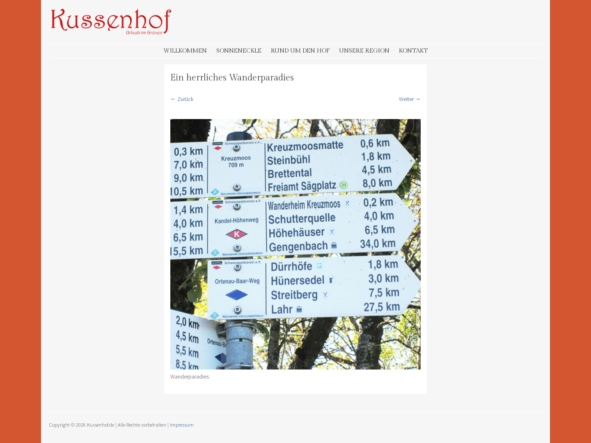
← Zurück (182, 99)
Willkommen (185, 50)
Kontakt (413, 50)
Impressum (182, 424)
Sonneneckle (238, 50)
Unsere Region (364, 50)
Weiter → (410, 99)
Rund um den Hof (300, 50)
